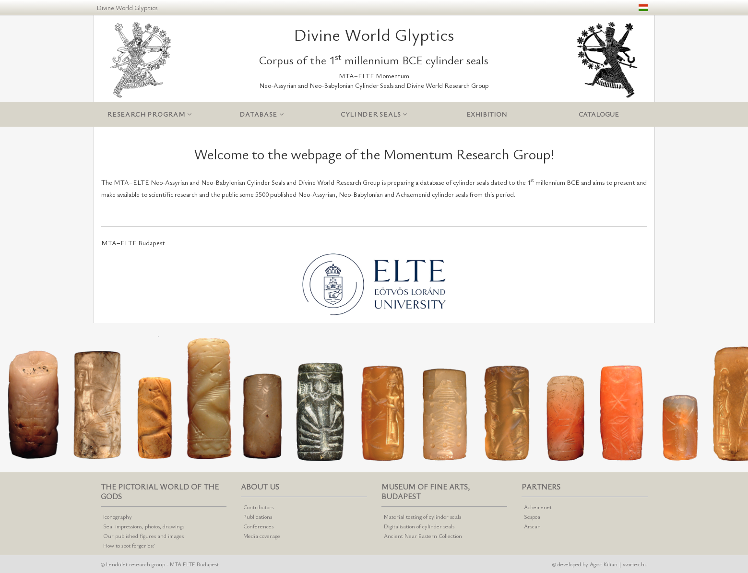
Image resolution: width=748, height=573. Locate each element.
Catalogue (599, 114)
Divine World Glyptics (126, 7)
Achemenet (538, 507)
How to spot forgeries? (128, 545)
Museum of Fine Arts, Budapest (425, 491)
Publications (257, 516)
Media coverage (261, 535)
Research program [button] (149, 114)
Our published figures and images (143, 535)
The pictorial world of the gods (160, 491)
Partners (541, 487)
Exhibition (486, 114)
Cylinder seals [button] (374, 114)
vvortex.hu (635, 564)
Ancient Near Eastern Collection (423, 535)
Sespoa (532, 516)
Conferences (258, 526)
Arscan (532, 526)
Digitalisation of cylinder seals (419, 526)
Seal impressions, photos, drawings (143, 526)
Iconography (117, 516)
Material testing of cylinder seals (422, 516)
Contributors (258, 507)
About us (260, 487)
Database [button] (261, 114)
